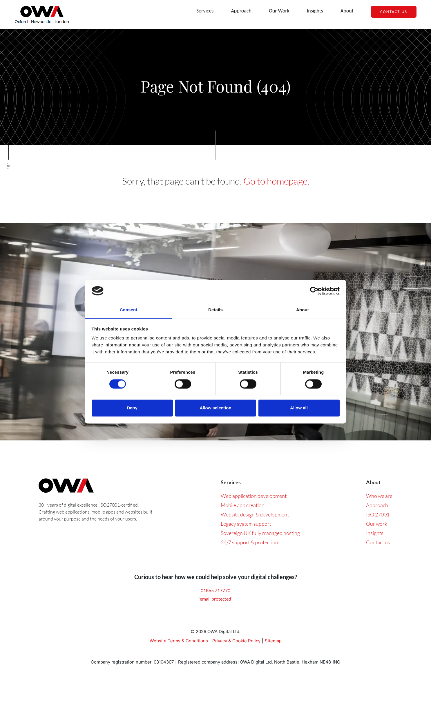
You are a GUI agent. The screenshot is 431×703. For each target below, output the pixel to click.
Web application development (254, 496)
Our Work (279, 11)
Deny (132, 408)
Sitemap (273, 641)
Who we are (379, 496)
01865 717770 (215, 590)
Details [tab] (215, 310)
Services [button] (205, 11)
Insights (315, 11)
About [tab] (302, 310)
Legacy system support (246, 524)
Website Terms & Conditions (179, 641)
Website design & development (255, 514)
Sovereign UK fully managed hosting (260, 533)
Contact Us (393, 11)
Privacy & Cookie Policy (236, 641)
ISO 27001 (378, 514)
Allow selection (215, 408)
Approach (241, 11)
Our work (376, 524)
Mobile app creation (243, 505)
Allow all (299, 408)
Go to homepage (275, 181)
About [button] (347, 11)
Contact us (378, 542)
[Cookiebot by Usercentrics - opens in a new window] (314, 290)
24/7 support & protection (249, 542)
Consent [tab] (128, 310)
